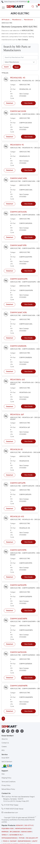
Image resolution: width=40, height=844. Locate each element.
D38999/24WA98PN (18, 686)
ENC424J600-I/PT (32, 838)
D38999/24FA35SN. (18, 212)
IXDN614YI (19, 825)
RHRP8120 (5, 832)
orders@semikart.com (11, 812)
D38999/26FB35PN (18, 585)
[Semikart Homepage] (16, 6)
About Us (4, 739)
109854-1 (5, 835)
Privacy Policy (6, 785)
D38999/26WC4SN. (18, 312)
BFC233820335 (15, 832)
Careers (4, 746)
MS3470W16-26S (17, 379)
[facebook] (3, 731)
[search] (33, 6)
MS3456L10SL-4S (17, 77)
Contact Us (5, 743)
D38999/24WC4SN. (18, 178)
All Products (5, 20)
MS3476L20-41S (17, 516)
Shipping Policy (6, 778)
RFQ (3, 750)
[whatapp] (17, 731)
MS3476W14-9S (17, 145)
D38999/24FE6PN (17, 483)
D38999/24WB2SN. (18, 346)
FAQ (3, 774)
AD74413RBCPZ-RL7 (15, 835)
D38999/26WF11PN (18, 245)
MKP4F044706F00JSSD (23, 829)
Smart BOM (5, 758)
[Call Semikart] (14, 1)
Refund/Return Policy (8, 789)
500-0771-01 (28, 825)
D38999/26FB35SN (18, 652)
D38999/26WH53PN (18, 279)
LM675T (34, 841)
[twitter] (8, 731)
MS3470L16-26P (17, 414)
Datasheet (9, 103)
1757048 (21, 838)
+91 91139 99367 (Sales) (10, 805)
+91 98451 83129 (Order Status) (13, 809)
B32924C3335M (26, 832)
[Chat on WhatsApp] (28, 1)
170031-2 (6, 841)
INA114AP (13, 841)
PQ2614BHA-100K (8, 829)
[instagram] (22, 731)
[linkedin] (12, 731)
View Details (28, 103)
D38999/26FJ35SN (18, 111)
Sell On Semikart (7, 762)
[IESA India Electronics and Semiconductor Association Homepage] (7, 766)
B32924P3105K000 (24, 841)
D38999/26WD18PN (18, 618)
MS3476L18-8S (16, 449)
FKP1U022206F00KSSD (9, 838)
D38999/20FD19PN (18, 550)
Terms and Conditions (8, 782)
